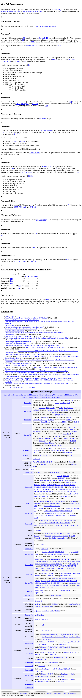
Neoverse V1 (29, 615)
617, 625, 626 (68, 492)
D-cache (23, 141)
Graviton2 (58, 596)
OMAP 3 (69, 420)
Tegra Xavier (76, 604)
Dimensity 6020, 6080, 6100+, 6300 (58, 568)
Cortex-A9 (27, 435)
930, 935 (61, 480)
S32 (73, 487)
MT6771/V (57, 525)
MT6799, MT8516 (55, 473)
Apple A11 (38, 604)
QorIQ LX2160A (60, 515)
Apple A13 (38, 619)
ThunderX (48, 536)
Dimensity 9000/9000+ (48, 642)
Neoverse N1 (29, 596)
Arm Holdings (57, 9)
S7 (45, 619)
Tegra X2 (37, 503)
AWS (35, 508)
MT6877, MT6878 (59, 578)
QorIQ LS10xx (68, 408)
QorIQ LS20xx (60, 501)
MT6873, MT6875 (40, 568)
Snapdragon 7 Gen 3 (41, 649)
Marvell (54, 412)
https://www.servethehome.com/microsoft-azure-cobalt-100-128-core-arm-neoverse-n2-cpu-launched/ (36, 371)
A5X (75, 427)
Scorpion (73, 464)
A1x (40, 417)
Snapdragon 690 (66, 573)
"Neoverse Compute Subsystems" (22, 363)
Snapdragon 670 (47, 552)
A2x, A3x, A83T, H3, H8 (46, 408)
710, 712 (55, 552)
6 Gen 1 (47, 585)
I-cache (14, 141)
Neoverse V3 (29, 688)
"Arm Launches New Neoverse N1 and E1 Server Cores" (22, 354)
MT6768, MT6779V (63, 554)
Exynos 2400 (39, 671)
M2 (49, 630)
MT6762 (43, 485)
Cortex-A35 (28, 473)
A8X (55, 533)
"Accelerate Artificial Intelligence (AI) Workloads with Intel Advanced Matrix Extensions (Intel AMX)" (37, 383)
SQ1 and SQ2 (74, 564)
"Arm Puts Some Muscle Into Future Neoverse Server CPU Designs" (26, 318)
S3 (51, 462)
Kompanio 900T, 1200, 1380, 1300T (49, 583)
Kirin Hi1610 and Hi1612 (52, 506)
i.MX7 (61, 408)
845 (59, 552)
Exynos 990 (44, 570)
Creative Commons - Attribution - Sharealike (61, 693)
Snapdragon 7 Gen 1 (48, 637)
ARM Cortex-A (69, 395)
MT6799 (63, 525)
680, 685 (69, 520)
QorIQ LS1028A (71, 515)
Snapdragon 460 (46, 520)
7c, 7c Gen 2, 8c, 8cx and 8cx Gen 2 (51, 564)
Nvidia (54, 536)
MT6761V (37, 485)
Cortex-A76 (5, 132)
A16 (43, 630)
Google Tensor (39, 559)
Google (16, 61)
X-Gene (36, 536)
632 (59, 520)
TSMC (32, 42)
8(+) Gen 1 (72, 637)
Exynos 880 (63, 576)
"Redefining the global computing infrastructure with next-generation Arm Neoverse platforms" (34, 332)
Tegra (64, 434)
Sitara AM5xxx (67, 453)
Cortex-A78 (29, 583)
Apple (45, 417)
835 (74, 520)
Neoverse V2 (29, 666)
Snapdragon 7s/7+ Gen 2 (70, 652)
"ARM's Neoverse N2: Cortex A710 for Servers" (20, 373)
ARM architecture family (15, 395)
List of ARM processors (31, 395)
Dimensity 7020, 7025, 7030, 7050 (51, 581)
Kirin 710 (37, 525)
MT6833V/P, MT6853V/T (68, 566)
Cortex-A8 (27, 420)
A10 (64, 533)
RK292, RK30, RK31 (47, 438)
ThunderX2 (43, 544)
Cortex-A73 (28, 524)
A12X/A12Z (45, 611)
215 (67, 489)
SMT (2, 235)
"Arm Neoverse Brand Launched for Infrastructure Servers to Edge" (46, 347)
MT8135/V (64, 448)
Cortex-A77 (29, 574)
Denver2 (37, 538)
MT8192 (72, 568)
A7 (50, 533)
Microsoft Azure (53, 662)
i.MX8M (48, 489)
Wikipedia (23, 693)
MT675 (74, 482)
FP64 (36, 276)
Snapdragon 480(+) (40, 561)
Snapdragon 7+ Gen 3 (48, 669)
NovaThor (42, 441)
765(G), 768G (70, 561)
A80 (40, 448)
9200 (68, 647)
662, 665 (63, 520)
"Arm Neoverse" (10, 316)
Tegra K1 (60, 536)
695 (43, 585)
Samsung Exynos (62, 538)
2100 (51, 587)
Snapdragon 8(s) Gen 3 (63, 669)
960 (42, 525)
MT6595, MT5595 (45, 456)
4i (70, 434)
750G (73, 573)
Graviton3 (41, 615)
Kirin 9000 (50, 576)
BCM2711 (54, 508)
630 (74, 492)
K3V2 (35, 431)
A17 (46, 630)
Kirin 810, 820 (55, 559)
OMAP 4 (73, 441)
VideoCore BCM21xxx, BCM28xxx (50, 429)
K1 (79, 448)
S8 (47, 619)
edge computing (14, 11)
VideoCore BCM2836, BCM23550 (57, 410)
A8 (52, 533)
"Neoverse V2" (9, 334)
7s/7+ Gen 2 (58, 637)
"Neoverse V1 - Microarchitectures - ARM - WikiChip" (22, 320)
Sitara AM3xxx (45, 422)
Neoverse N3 (29, 684)
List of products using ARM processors (51, 395)
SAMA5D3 (70, 400)
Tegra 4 (75, 448)
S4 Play (64, 403)
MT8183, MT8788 (72, 525)
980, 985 (63, 559)
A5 (72, 427)
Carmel (37, 606)
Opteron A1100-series (44, 501)
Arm (5, 395)
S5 (53, 611)
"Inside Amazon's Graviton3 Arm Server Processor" (21, 329)
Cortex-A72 (28, 513)
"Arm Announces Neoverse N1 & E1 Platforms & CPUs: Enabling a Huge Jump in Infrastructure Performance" (39, 378)
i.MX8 (36, 518)
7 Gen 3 (65, 637)
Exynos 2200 (47, 639)
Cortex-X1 (42, 38)
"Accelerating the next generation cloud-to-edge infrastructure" (24, 327)
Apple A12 (37, 611)
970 (45, 525)
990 (67, 559)
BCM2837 (61, 478)
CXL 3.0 (35, 104)
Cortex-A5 (27, 403)
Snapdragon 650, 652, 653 (54, 513)
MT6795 (67, 485)
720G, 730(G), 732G (59, 561)
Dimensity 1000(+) (47, 573)
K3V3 (51, 448)
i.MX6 (71, 429)
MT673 (68, 482)
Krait (34, 466)
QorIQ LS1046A (49, 515)
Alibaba (37, 662)
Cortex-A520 (29, 670)
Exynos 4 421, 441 (69, 438)
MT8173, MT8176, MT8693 (63, 511)
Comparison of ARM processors (49, 397)
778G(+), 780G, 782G (57, 585)
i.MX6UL (36, 410)
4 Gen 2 (38, 585)
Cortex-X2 (29, 653)
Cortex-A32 (33, 469)
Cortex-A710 (46, 167)
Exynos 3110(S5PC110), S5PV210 (43, 420)
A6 (38, 462)
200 (68, 403)
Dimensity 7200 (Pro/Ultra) (49, 634)
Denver (65, 536)
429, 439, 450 (50, 492)
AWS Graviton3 (31, 45)
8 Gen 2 (49, 644)
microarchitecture (46, 130)
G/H (62, 485)
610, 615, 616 (59, 492)
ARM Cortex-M (34, 397)
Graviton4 (42, 666)
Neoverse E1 (38, 601)
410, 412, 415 (73, 489)
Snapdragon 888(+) (64, 590)
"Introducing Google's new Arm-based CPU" (19, 342)
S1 (44, 462)
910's (39, 431)
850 (62, 552)
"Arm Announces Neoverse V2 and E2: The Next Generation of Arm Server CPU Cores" (32, 345)
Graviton (40, 508)
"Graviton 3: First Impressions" (14, 331)
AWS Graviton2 (34, 153)
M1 (43, 625)
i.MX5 (58, 417)
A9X (61, 533)
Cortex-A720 (29, 675)
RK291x (69, 417)
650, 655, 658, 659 (52, 480)
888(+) (66, 585)
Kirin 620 (43, 480)
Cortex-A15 (27, 450)
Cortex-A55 (29, 549)
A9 (58, 533)
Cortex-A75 (29, 554)
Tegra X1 (73, 501)
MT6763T (51, 485)
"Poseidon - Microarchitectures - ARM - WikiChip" (21, 387)
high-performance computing (33, 11)
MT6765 (57, 485)
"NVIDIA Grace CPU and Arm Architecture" (19, 336)
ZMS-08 (76, 422)
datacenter (4, 11)
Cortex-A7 (27, 411)
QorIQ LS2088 (38, 515)
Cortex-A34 (37, 530)
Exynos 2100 (39, 593)
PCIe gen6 (25, 104)
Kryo (50, 538)
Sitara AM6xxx (65, 496)
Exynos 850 (44, 549)
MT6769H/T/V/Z (50, 554)
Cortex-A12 (36, 459)
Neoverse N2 (29, 662)
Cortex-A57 (28, 503)
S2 (49, 462)
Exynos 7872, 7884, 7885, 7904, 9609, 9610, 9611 (55, 523)
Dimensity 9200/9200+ (60, 657)
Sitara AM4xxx (48, 443)
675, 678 (49, 561)
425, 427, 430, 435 (39, 492)
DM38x (64, 422)
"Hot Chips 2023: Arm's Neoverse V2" (17, 343)
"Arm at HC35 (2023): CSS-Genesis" (16, 365)
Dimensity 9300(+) (47, 674)
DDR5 (18, 104)
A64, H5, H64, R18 (63, 476)
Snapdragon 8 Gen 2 (41, 659)
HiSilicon (55, 604)
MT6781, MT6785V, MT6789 (50, 566)
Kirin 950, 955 (68, 508)
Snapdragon (58, 403)
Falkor (54, 538)
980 (69, 576)
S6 (43, 619)
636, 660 (54, 520)
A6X (41, 462)
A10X (68, 533)
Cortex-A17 (27, 456)
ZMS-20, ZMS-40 (56, 445)
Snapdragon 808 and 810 (55, 503)
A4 (48, 417)
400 (65, 415)
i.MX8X (39, 473)
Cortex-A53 (28, 487)
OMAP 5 (35, 453)
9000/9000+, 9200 (72, 634)
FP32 (31, 276)
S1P (46, 462)
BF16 (27, 276)
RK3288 (69, 456)
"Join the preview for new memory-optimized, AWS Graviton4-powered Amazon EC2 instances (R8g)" (37, 338)
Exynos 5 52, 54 (58, 450)
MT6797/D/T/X (49, 511)
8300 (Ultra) (62, 634)
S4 (51, 611)
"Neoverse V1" (9, 325)
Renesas (57, 436)
